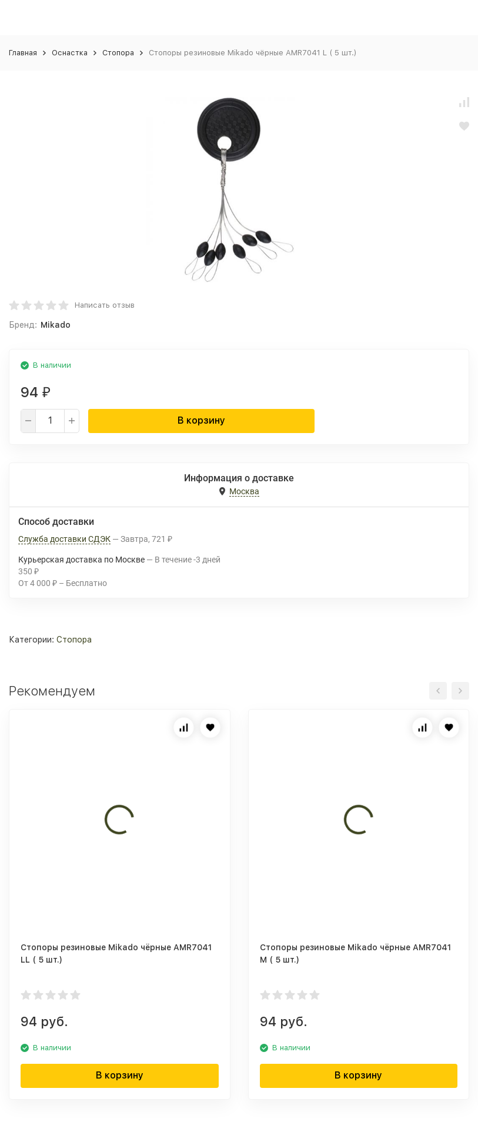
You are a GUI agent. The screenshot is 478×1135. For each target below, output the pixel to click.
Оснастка (70, 52)
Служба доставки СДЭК (64, 539)
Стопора (118, 52)
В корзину (201, 420)
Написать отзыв (105, 305)
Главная (23, 52)
